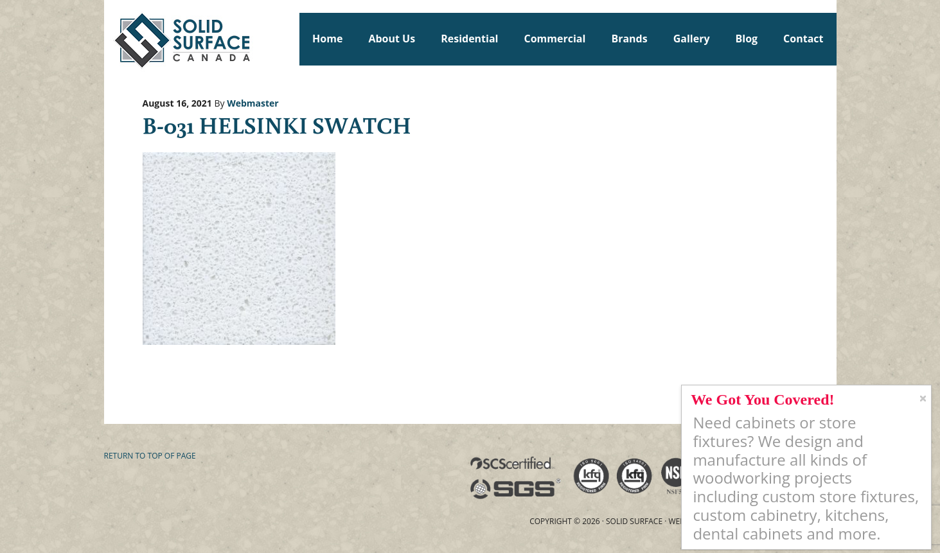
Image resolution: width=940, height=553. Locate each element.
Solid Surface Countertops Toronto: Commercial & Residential (110, 38)
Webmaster (253, 103)
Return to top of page (150, 455)
